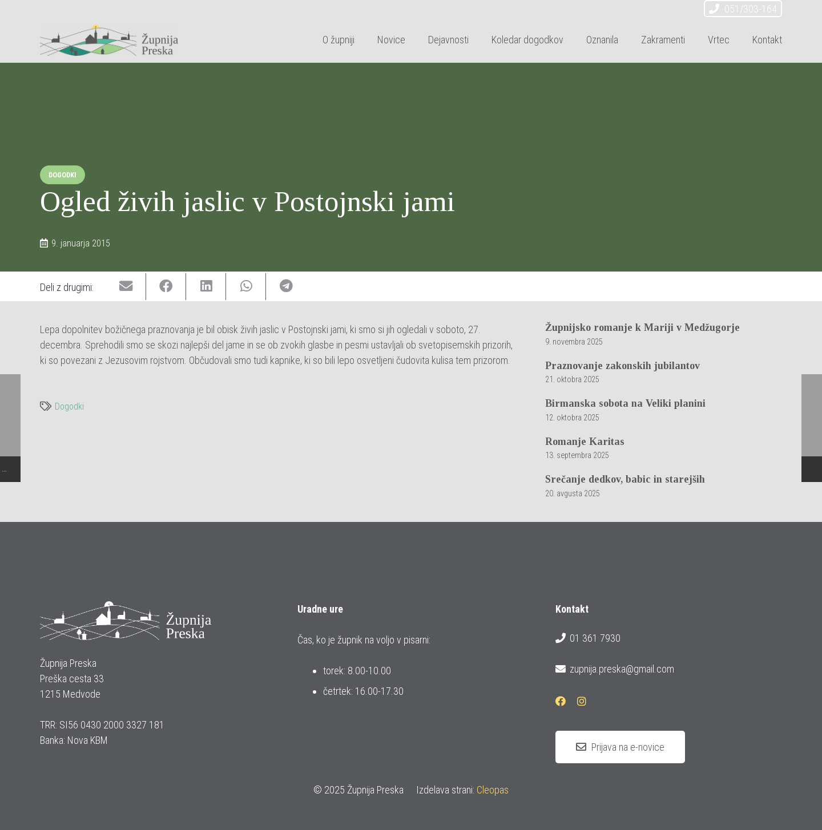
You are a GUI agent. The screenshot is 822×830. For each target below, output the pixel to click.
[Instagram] (679, 10)
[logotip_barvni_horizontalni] (109, 40)
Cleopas (493, 790)
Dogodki (69, 406)
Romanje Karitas (584, 441)
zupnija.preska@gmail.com (614, 669)
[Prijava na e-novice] (620, 747)
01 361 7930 (587, 638)
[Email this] (126, 286)
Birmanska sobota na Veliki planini (625, 403)
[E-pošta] (638, 10)
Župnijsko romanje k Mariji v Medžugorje (642, 327)
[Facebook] (658, 10)
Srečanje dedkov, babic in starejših (625, 479)
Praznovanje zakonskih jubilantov (622, 365)
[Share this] (166, 286)
